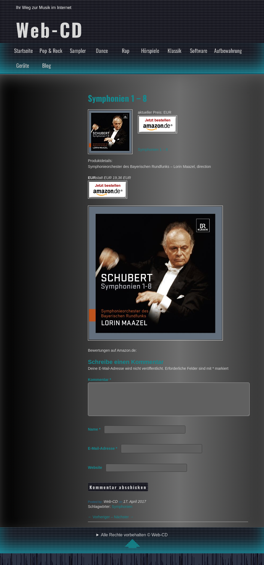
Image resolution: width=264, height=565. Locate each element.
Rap (125, 50)
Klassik (174, 50)
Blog (46, 65)
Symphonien (122, 513)
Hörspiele (150, 50)
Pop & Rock (51, 50)
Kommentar (99, 379)
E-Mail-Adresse (102, 455)
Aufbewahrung (228, 50)
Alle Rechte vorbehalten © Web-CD (134, 546)
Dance (102, 50)
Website (95, 474)
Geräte (22, 65)
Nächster (124, 523)
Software (198, 50)
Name (94, 436)
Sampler (78, 50)
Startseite (23, 50)
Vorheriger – (101, 523)
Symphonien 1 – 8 (117, 98)
